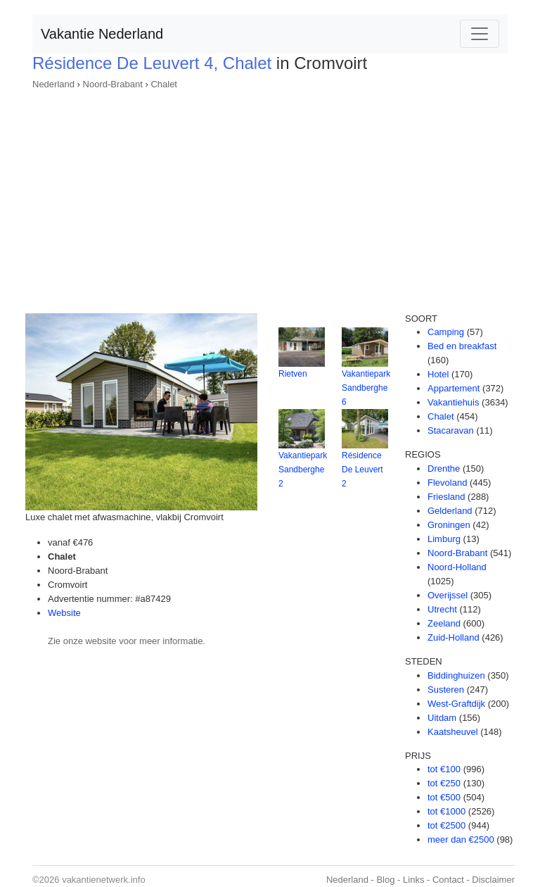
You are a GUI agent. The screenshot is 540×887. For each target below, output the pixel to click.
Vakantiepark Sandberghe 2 (302, 470)
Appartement (454, 388)
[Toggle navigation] (479, 34)
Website (64, 613)
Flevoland (447, 482)
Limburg (444, 539)
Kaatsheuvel (453, 731)
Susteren (446, 689)
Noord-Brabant (113, 84)
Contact (448, 879)
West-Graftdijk (456, 703)
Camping (446, 332)
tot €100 (444, 769)
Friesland (446, 496)
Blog (385, 879)
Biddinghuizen (456, 675)
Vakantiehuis (453, 402)
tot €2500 (446, 825)
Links (413, 879)
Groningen (449, 525)
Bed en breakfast (462, 346)
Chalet (163, 84)
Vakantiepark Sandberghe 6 (366, 388)
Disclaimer (493, 879)
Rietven (292, 374)
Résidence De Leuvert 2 (362, 470)
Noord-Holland (457, 567)
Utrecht (442, 609)
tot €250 (444, 783)
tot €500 (444, 797)
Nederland (53, 84)
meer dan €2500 (461, 839)
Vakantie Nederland (102, 34)
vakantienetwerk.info (104, 879)
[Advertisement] (270, 197)
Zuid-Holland (454, 637)
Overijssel (448, 595)
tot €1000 (446, 811)
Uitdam (442, 717)
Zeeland (444, 623)
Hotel (438, 374)
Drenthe (444, 468)
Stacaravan (451, 430)
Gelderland (450, 510)
